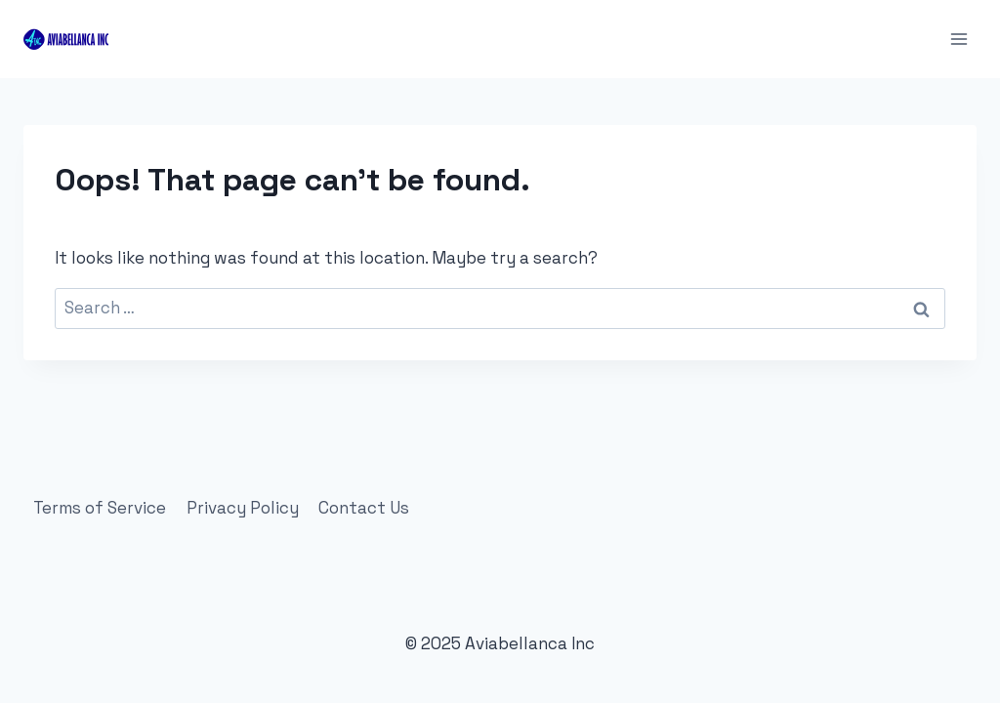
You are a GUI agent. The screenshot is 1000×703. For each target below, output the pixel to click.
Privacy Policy (243, 507)
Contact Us (363, 507)
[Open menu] (958, 38)
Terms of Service (99, 507)
